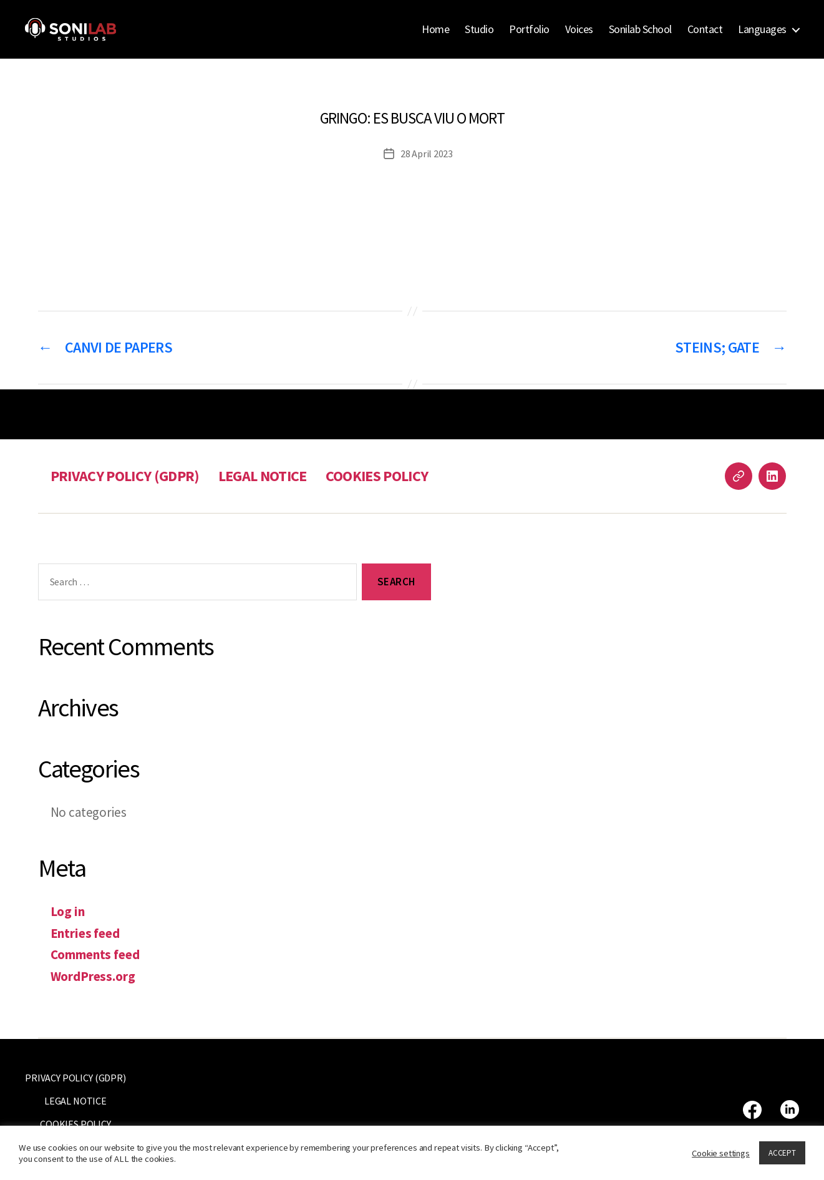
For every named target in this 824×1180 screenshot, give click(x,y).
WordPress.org (93, 976)
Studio (479, 29)
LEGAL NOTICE (262, 475)
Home (435, 29)
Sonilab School (640, 29)
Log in (68, 911)
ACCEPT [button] (782, 1153)
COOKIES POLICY (377, 475)
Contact (705, 29)
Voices (579, 29)
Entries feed (85, 933)
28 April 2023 (426, 153)
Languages (762, 29)
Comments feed (95, 954)
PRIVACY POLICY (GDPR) (125, 475)
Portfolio (529, 29)
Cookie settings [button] (721, 1153)
